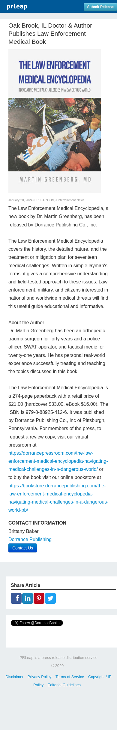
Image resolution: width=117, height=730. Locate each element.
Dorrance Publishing (30, 539)
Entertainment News (70, 200)
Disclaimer (15, 677)
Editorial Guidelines (64, 685)
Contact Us (22, 548)
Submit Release (100, 7)
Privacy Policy (40, 677)
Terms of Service (70, 677)
